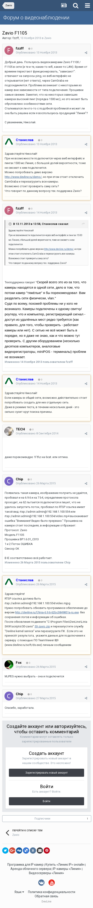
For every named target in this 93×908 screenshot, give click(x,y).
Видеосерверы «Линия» (46, 873)
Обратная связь (46, 896)
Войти (46, 801)
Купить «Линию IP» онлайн (64, 864)
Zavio (47, 38)
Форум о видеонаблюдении (36, 17)
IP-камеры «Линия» (67, 869)
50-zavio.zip (42, 626)
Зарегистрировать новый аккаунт (46, 772)
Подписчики (42, 818)
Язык (19, 892)
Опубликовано (36, 52)
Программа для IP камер (25, 864)
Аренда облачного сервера (30, 869)
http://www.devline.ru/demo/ (23, 177)
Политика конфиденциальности (51, 892)
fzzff (15, 38)
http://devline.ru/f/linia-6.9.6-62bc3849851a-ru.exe (47, 612)
